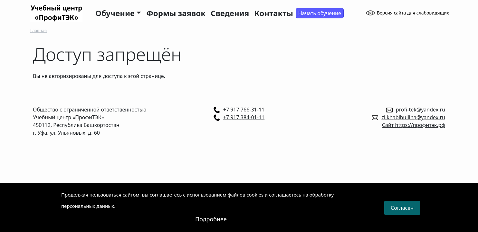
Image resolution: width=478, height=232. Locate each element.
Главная (38, 30)
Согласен (402, 212)
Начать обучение (319, 13)
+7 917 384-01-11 (243, 117)
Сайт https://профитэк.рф (413, 125)
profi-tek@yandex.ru (420, 109)
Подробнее (211, 223)
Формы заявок (176, 13)
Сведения (230, 13)
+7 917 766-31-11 (243, 109)
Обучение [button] (115, 13)
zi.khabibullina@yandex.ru (413, 117)
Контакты (273, 13)
